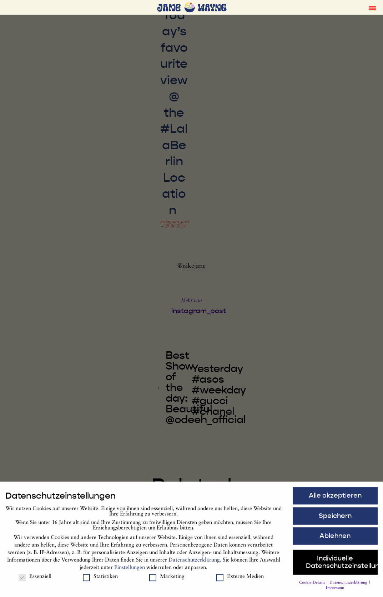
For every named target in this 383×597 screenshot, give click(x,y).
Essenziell (35, 579)
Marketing (167, 579)
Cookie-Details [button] (312, 586)
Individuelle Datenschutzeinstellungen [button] (342, 565)
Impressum (335, 591)
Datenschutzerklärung (194, 563)
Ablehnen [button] (335, 539)
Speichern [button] (335, 519)
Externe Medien (240, 579)
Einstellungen (129, 570)
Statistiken (100, 579)
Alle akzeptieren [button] (335, 498)
